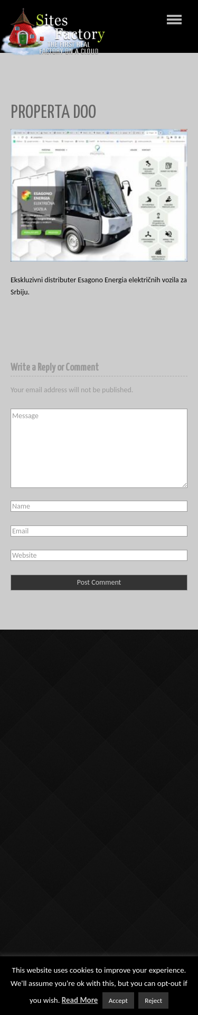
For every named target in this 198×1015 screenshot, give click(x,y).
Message (99, 448)
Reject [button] (153, 1000)
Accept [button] (118, 1000)
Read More (80, 1000)
